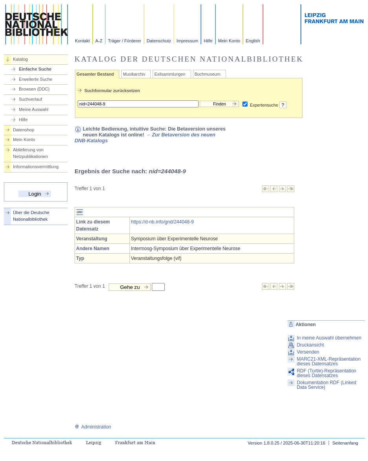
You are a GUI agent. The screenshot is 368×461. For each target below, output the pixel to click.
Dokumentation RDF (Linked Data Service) (326, 385)
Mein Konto (229, 40)
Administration (93, 427)
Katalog (20, 59)
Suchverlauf (30, 99)
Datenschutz (159, 40)
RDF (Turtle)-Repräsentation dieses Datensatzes (326, 373)
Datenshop (23, 129)
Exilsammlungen (169, 74)
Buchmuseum (207, 74)
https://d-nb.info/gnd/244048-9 (162, 222)
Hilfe (208, 40)
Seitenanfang (345, 443)
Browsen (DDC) (34, 89)
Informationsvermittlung (35, 166)
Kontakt (82, 40)
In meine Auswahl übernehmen (329, 338)
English (253, 40)
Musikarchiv (134, 74)
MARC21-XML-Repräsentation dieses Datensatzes (329, 361)
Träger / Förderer (124, 40)
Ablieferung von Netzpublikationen (30, 153)
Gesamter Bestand (95, 74)
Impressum (187, 40)
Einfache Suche (35, 69)
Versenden (308, 352)
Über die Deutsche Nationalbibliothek (31, 215)
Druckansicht (310, 345)
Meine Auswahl (33, 109)
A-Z (98, 40)
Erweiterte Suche (35, 79)
